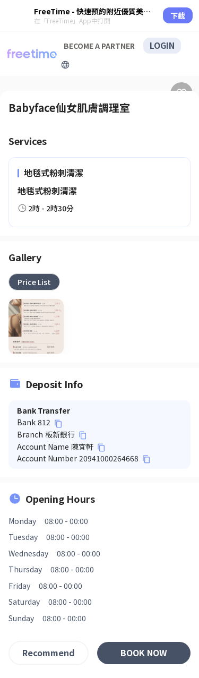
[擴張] (65, 65)
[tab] (34, 281)
